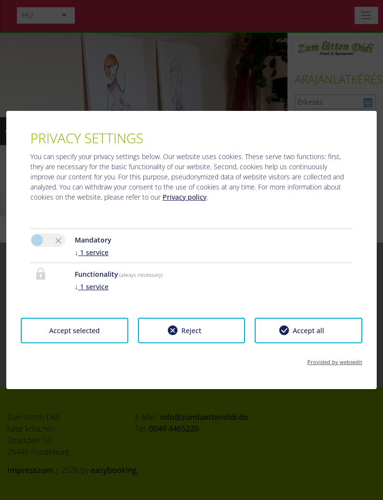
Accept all (308, 330)
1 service (92, 252)
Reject (191, 330)
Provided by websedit (334, 361)
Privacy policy (184, 197)
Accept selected (74, 330)
